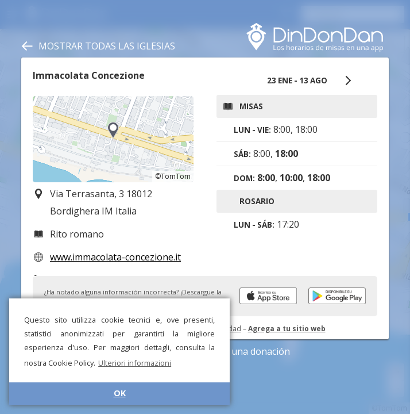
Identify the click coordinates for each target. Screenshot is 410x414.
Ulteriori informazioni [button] (134, 363)
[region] (113, 139)
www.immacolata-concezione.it (115, 257)
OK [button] (120, 393)
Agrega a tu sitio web (287, 329)
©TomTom (173, 176)
